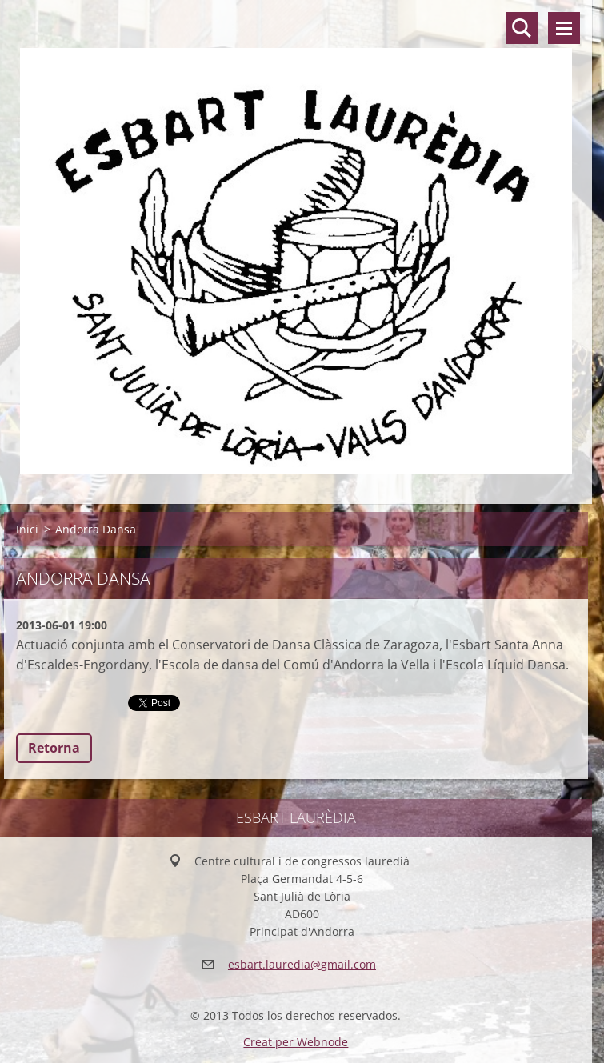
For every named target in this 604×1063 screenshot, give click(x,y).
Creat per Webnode (295, 1041)
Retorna (54, 748)
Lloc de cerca (522, 28)
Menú (564, 28)
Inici (27, 529)
